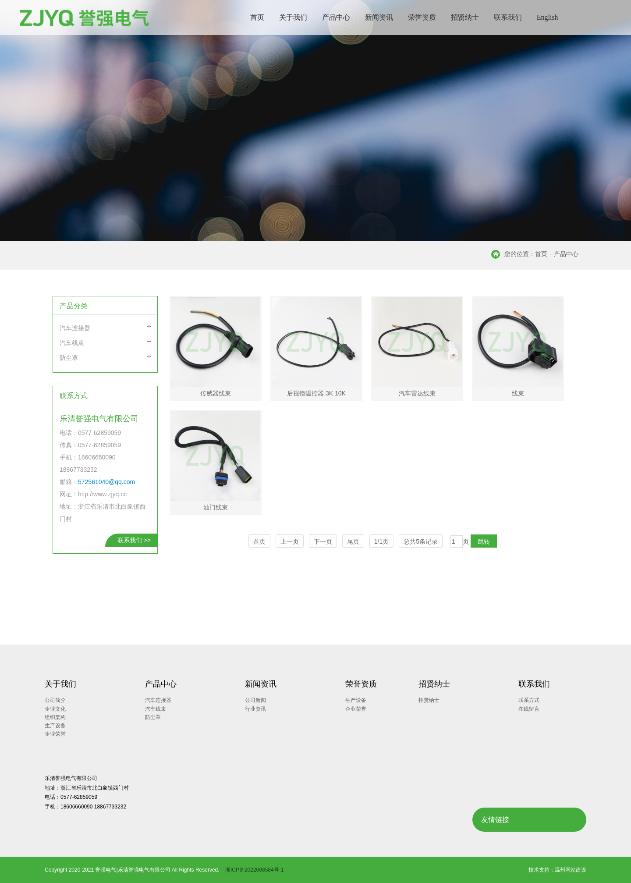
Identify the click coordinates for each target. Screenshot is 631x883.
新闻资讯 (379, 17)
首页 (257, 17)
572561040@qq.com (106, 481)
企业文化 (55, 709)
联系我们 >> (134, 540)
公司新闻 (255, 700)
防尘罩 (69, 357)
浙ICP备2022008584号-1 (254, 870)
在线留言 (528, 709)
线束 (518, 393)
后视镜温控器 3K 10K (316, 393)
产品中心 (336, 17)
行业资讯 (255, 709)
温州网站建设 (570, 870)
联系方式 (528, 700)
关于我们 (293, 17)
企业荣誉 (55, 734)
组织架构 (55, 717)
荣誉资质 (422, 17)
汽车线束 (72, 342)
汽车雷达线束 (417, 393)
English (547, 17)
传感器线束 (215, 393)
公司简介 (55, 700)
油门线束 (215, 507)
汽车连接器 (75, 327)
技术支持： (541, 870)
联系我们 (508, 17)
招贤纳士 (465, 17)
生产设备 (55, 726)
